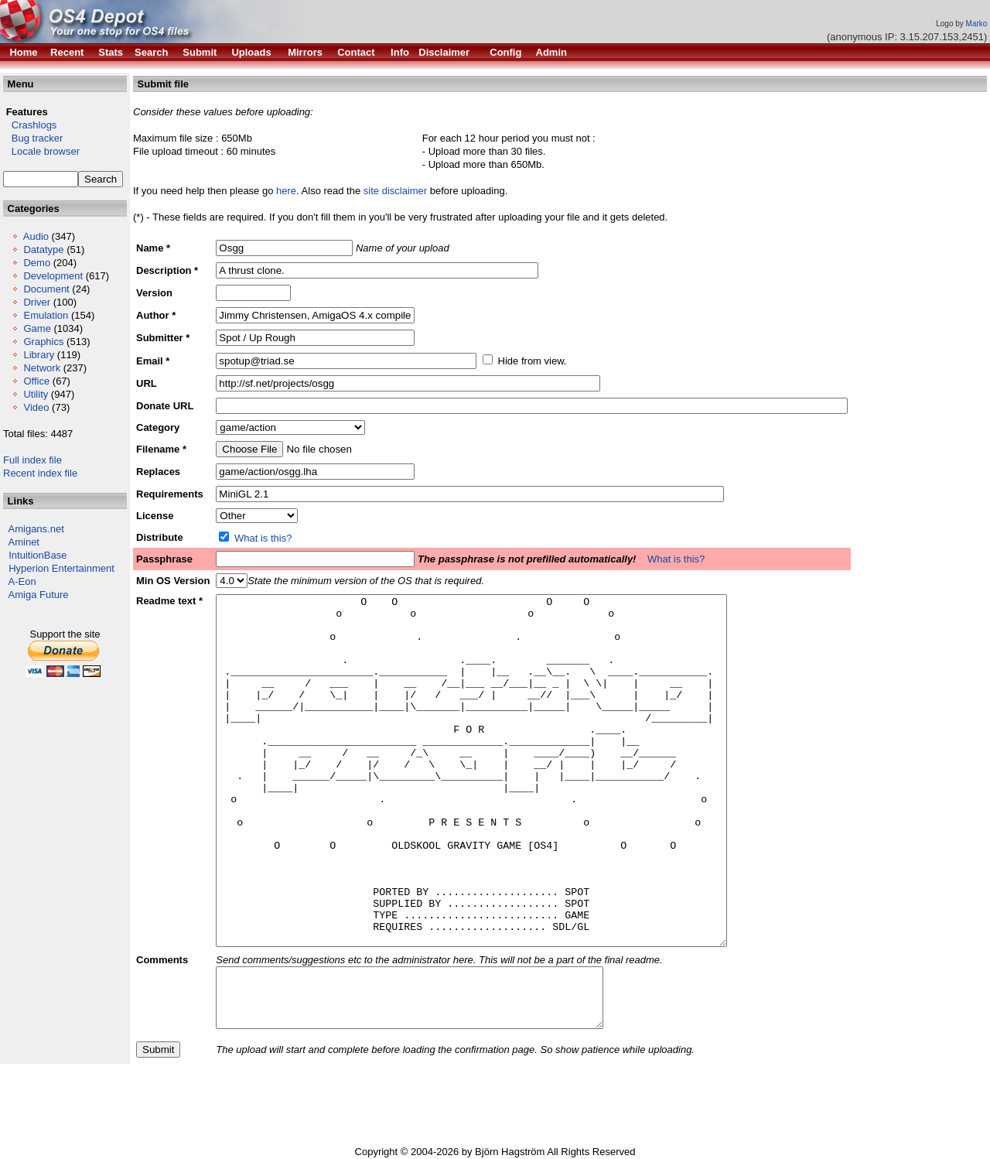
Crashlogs (29, 125)
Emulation (45, 315)
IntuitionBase (38, 555)
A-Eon (22, 581)
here (286, 191)
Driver (36, 302)
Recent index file (40, 473)
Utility (35, 394)
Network (41, 368)
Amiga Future (39, 594)
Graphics (43, 341)
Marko (977, 23)
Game (36, 328)
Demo (36, 262)
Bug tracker (33, 138)
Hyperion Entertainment (61, 568)
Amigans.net (36, 529)
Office (36, 381)
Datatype (43, 249)
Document (46, 289)
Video (36, 407)
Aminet (24, 542)
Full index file (32, 460)
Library (38, 355)
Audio (36, 236)
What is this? (263, 538)
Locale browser (41, 151)
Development (53, 276)
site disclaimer (395, 191)
